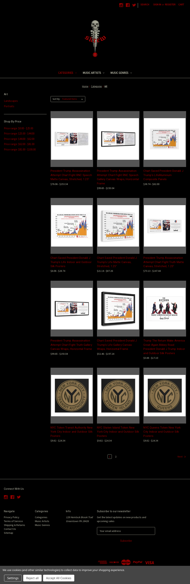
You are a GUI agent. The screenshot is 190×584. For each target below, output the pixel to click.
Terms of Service (13, 521)
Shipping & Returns (14, 525)
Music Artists (94, 73)
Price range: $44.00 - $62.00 (19, 139)
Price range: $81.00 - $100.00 (20, 149)
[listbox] (73, 99)
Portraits (9, 106)
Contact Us (10, 529)
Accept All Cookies (58, 578)
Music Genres (121, 73)
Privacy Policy (11, 517)
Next (182, 457)
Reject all (32, 578)
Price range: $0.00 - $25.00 (18, 128)
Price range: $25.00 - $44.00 (19, 133)
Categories (67, 73)
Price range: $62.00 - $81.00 (19, 144)
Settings (13, 578)
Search (144, 4)
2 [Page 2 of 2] (115, 456)
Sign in (157, 4)
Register (170, 4)
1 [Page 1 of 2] (109, 456)
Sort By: (56, 99)
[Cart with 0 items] (181, 4)
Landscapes (11, 101)
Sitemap (8, 532)
